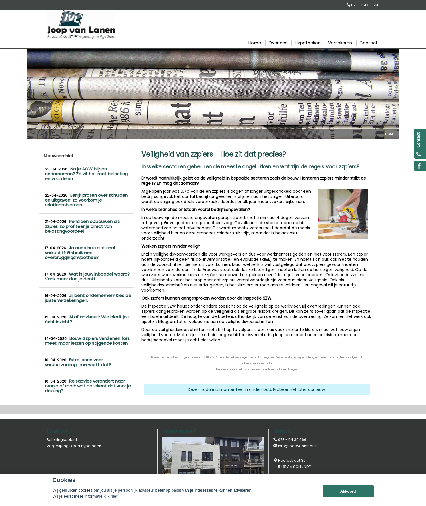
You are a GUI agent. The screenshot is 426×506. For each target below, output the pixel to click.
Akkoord (348, 491)
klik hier (111, 496)
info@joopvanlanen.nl (298, 446)
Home (390, 134)
